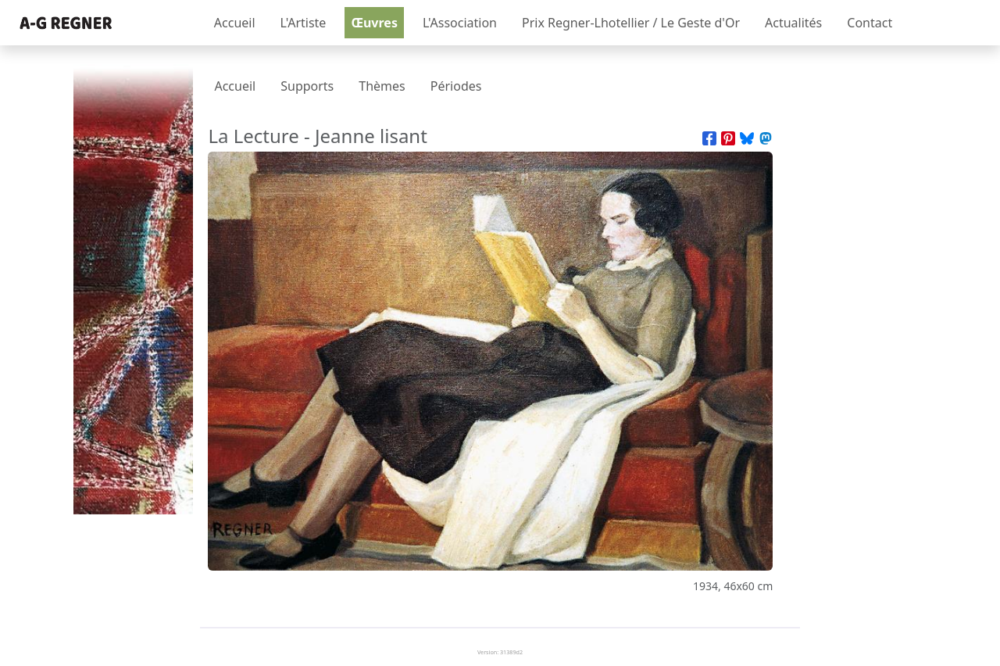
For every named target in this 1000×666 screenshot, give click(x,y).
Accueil (234, 22)
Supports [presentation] (307, 86)
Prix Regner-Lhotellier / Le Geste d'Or (631, 22)
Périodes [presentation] (456, 86)
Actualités (793, 22)
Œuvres (374, 22)
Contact (869, 22)
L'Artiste (303, 22)
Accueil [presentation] (234, 86)
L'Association (460, 22)
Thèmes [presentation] (382, 86)
